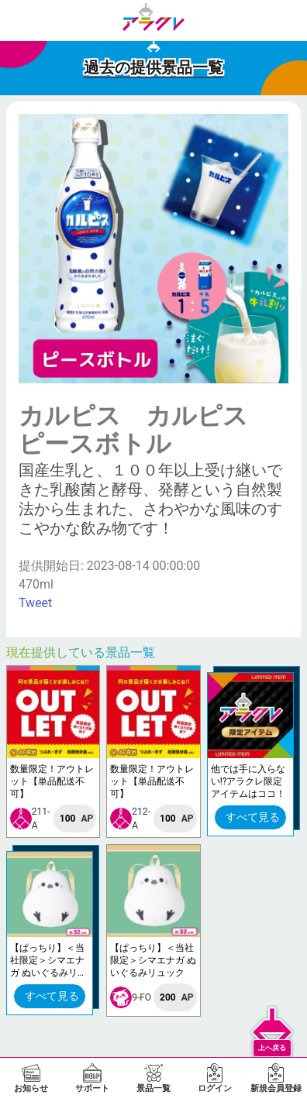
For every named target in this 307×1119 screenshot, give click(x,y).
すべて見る (253, 817)
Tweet (35, 603)
